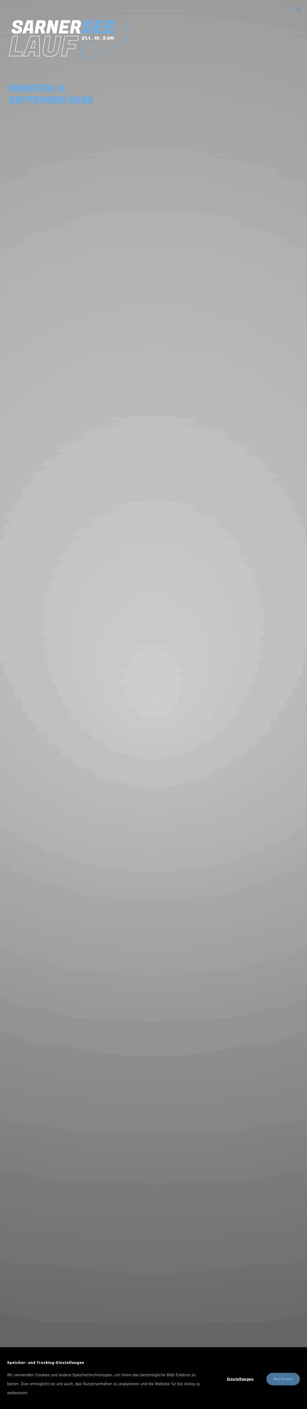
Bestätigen (283, 1379)
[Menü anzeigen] (292, 8)
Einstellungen (240, 1379)
